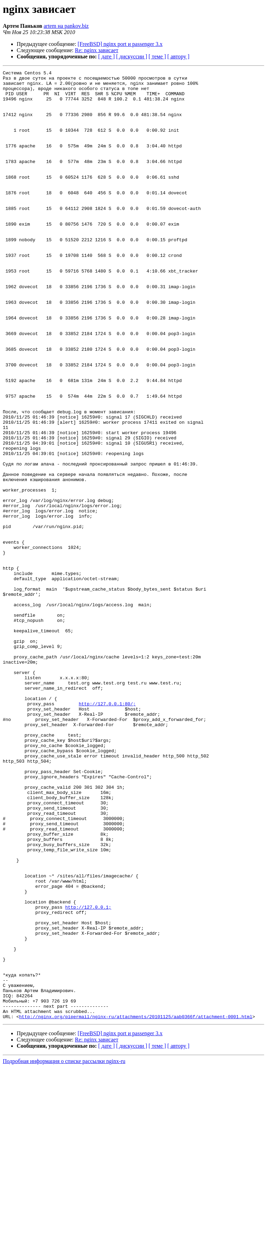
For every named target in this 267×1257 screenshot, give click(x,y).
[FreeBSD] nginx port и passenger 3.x (120, 44)
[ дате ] (106, 56)
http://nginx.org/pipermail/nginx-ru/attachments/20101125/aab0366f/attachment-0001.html (135, 1206)
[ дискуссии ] (131, 56)
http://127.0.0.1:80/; (107, 831)
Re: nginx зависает (97, 50)
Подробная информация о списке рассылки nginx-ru (64, 1251)
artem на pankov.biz (66, 26)
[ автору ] (178, 56)
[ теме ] (157, 56)
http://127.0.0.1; (88, 1075)
